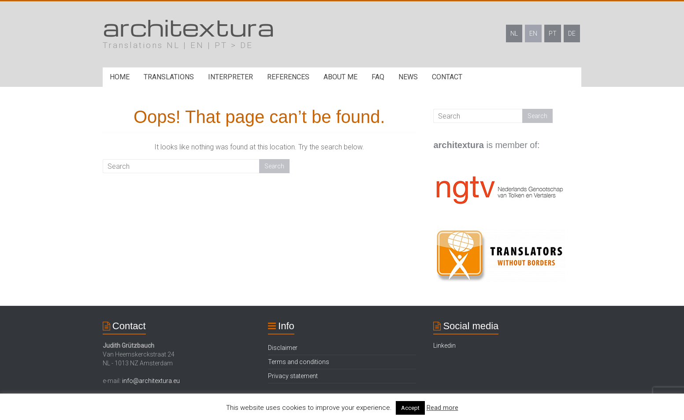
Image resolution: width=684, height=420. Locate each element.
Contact (447, 77)
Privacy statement (293, 375)
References (288, 77)
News (408, 77)
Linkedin (444, 345)
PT (553, 33)
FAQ (378, 77)
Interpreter (230, 77)
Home (120, 77)
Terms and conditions (298, 361)
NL (514, 33)
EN (533, 33)
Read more (442, 408)
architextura (188, 26)
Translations (169, 77)
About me (340, 77)
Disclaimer (282, 347)
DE (572, 33)
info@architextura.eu (151, 380)
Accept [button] (410, 408)
